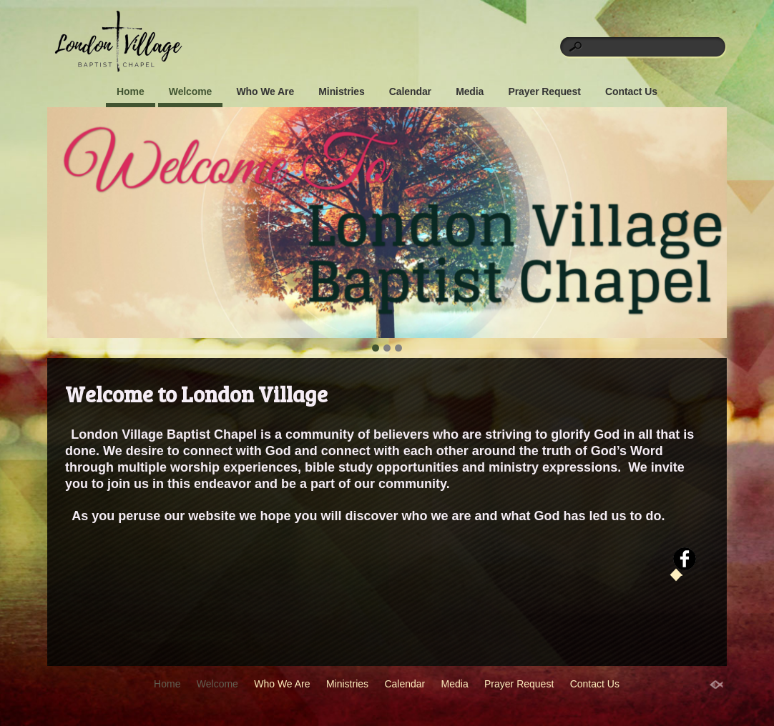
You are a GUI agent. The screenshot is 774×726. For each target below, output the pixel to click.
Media (470, 91)
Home (130, 91)
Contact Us (631, 91)
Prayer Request (544, 91)
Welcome (190, 91)
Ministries (341, 91)
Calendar (410, 91)
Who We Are (265, 91)
